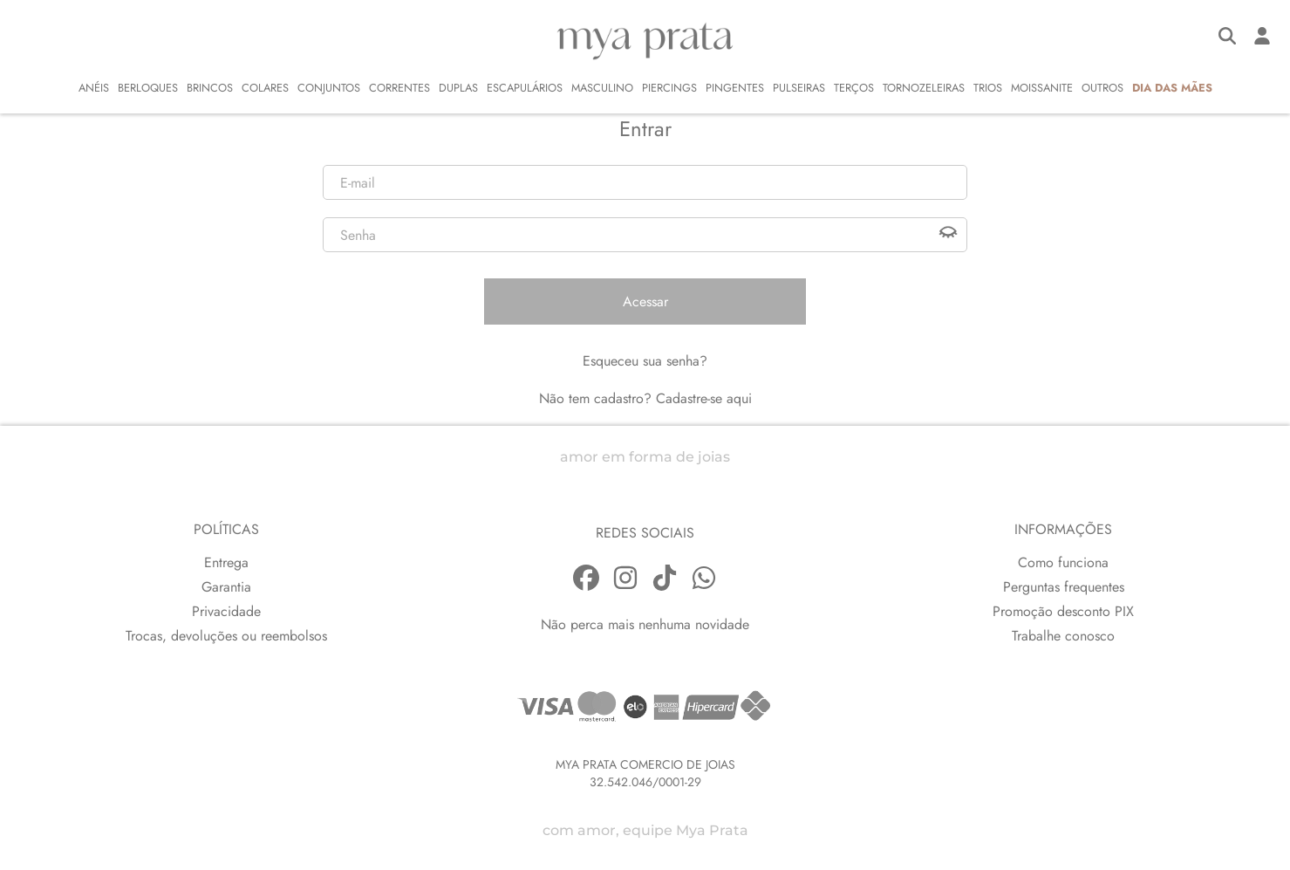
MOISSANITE (1042, 87)
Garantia (226, 587)
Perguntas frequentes (1063, 587)
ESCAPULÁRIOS (525, 87)
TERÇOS (854, 87)
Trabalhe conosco (1063, 636)
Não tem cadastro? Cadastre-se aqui (645, 398)
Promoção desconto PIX (1063, 611)
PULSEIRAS (799, 87)
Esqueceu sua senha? (645, 361)
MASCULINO (602, 87)
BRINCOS (210, 87)
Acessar (645, 301)
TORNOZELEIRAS (924, 87)
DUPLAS (458, 87)
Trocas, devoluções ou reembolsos (226, 636)
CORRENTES (399, 87)
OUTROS (1102, 87)
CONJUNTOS (328, 87)
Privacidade (226, 611)
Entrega (226, 562)
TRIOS (987, 87)
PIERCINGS (669, 87)
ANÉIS (93, 87)
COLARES (265, 87)
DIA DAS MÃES (1172, 87)
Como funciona (1063, 562)
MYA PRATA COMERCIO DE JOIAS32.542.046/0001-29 (645, 773)
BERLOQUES (148, 87)
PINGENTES (735, 87)
